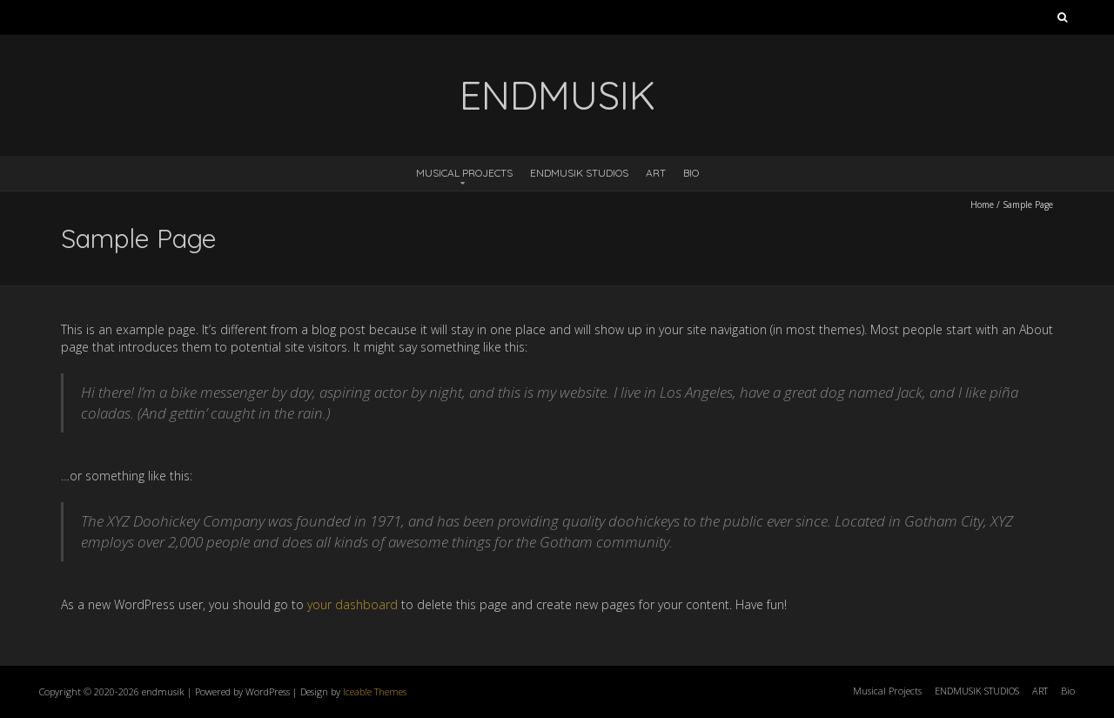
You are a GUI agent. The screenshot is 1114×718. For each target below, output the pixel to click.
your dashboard (352, 604)
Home (982, 204)
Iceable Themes (374, 691)
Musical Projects (464, 172)
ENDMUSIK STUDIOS (579, 172)
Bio (691, 172)
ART (656, 172)
